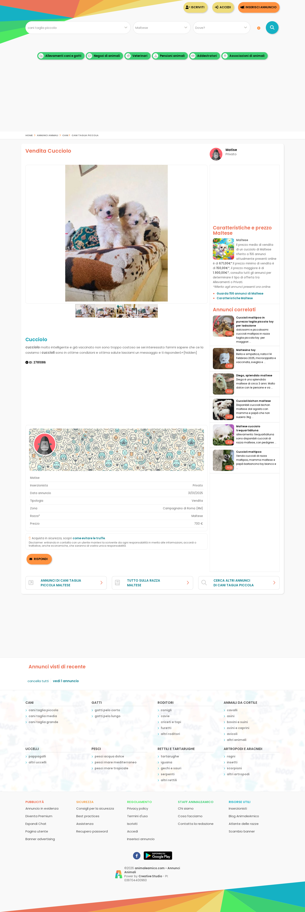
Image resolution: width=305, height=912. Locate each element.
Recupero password (92, 831)
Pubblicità (34, 802)
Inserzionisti (238, 808)
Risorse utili (239, 802)
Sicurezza (85, 802)
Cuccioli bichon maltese (253, 401)
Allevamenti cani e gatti (59, 56)
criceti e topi (171, 722)
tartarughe (170, 756)
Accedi (225, 7)
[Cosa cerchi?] (78, 27)
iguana (166, 762)
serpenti (168, 774)
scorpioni (234, 768)
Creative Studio (150, 876)
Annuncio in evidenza (41, 808)
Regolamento (139, 802)
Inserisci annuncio (260, 7)
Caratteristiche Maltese (235, 298)
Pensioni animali (169, 56)
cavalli (232, 710)
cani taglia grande (43, 722)
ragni (231, 756)
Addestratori (203, 56)
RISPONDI (41, 559)
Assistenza (84, 823)
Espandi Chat (35, 823)
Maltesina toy (245, 350)
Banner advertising (40, 839)
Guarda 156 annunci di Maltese (240, 294)
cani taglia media (43, 716)
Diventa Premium (38, 816)
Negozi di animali (103, 56)
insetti (232, 762)
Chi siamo (186, 808)
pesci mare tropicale (111, 768)
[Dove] (221, 27)
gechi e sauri (171, 768)
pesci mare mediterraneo (116, 762)
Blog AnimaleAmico (244, 816)
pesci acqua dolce (109, 756)
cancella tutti (38, 681)
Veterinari (136, 56)
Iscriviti (197, 7)
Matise (231, 150)
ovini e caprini (238, 728)
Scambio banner (242, 831)
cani (65, 135)
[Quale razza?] (161, 27)
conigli (166, 710)
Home (29, 135)
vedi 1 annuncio (66, 681)
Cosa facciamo (190, 816)
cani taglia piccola (85, 135)
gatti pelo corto (107, 710)
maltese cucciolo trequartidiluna (248, 428)
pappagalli (37, 756)
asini (230, 716)
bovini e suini (237, 722)
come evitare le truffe (89, 538)
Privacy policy (137, 808)
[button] (29, 234)
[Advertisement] (152, 101)
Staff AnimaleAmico (196, 802)
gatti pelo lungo (108, 716)
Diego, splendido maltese (254, 375)
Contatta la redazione (196, 823)
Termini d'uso (137, 816)
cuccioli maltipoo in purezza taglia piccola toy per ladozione (254, 321)
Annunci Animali (47, 135)
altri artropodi (238, 774)
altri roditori (170, 734)
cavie (165, 716)
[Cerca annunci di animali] (272, 27)
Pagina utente (36, 831)
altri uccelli (37, 762)
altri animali (236, 740)
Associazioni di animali (243, 56)
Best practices (87, 816)
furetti (166, 728)
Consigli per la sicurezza (95, 808)
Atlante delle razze (244, 823)
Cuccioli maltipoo (249, 452)
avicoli (232, 734)
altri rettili (169, 780)
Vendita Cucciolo (48, 151)
